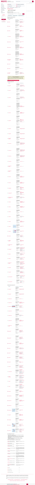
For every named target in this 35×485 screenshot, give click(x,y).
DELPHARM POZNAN (22, 254)
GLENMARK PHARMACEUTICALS (22, 26)
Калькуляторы (2, 10)
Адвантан (9, 85)
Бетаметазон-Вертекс (9, 166)
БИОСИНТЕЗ (21, 161)
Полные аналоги (10, 15)
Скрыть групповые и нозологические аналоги (13, 80)
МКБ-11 (2, 11)
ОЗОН (23, 216)
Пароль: (2, 17)
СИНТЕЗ (23, 197)
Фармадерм (9, 249)
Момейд (9, 26)
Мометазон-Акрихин (9, 59)
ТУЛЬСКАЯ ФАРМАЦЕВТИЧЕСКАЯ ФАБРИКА (22, 36)
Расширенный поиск (31, 2)
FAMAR (23, 276)
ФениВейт (9, 258)
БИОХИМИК (20, 307)
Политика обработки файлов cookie (24, 479)
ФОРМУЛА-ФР (21, 155)
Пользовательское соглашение (10, 479)
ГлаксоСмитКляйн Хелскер (22, 257)
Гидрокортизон (10, 302)
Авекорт (9, 441)
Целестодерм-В (10, 276)
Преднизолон (9, 400)
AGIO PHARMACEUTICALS (21, 361)
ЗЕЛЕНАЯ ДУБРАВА (21, 22)
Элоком (9, 68)
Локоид (9, 381)
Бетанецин (9, 176)
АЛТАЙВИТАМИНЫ (22, 244)
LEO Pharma (21, 89)
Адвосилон (9, 106)
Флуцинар (9, 267)
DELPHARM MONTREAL (22, 73)
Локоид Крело (10, 371)
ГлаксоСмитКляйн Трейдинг (21, 330)
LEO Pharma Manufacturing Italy (22, 85)
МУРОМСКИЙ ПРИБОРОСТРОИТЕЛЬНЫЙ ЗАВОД (22, 202)
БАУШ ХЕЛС (21, 271)
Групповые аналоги (15, 15)
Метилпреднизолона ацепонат (10, 197)
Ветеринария (2, 9)
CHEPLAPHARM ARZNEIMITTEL (20, 369)
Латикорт (9, 366)
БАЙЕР (20, 280)
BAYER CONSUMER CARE (22, 275)
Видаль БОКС (2, 7)
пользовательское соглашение (16, 484)
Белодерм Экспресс (9, 138)
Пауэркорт (9, 391)
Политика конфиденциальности (17, 479)
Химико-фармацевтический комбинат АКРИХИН (21, 59)
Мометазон (9, 36)
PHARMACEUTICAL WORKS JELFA (22, 268)
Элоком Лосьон (9, 73)
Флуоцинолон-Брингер (10, 263)
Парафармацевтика (3, 8)
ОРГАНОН (21, 68)
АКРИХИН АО (21, 189)
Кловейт (9, 357)
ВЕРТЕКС (21, 166)
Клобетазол (9, 343)
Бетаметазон (9, 143)
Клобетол (9, 348)
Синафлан (9, 211)
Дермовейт (9, 331)
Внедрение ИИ (3, 12)
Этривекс (9, 430)
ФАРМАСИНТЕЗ (21, 247)
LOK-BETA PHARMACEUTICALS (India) (22, 248)
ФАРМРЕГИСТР (21, 149)
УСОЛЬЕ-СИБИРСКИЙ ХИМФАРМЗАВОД (22, 262)
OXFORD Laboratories (22, 41)
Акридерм (9, 120)
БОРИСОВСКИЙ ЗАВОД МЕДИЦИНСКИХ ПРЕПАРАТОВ (21, 395)
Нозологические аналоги (21, 15)
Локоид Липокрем (9, 376)
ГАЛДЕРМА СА (20, 431)
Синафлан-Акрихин (9, 240)
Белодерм (9, 128)
